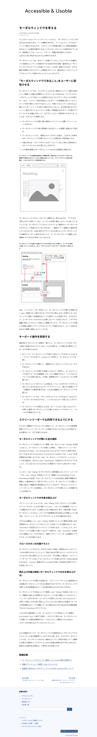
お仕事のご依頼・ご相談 (28, 723)
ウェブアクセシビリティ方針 (30, 726)
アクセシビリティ (24, 35)
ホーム (22, 717)
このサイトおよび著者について (31, 720)
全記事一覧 (24, 705)
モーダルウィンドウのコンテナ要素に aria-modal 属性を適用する (47, 660)
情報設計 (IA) (24, 702)
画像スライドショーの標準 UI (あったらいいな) (40, 664)
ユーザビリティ (25, 699)
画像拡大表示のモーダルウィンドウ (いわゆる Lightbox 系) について (48, 668)
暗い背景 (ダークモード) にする (69, 731)
